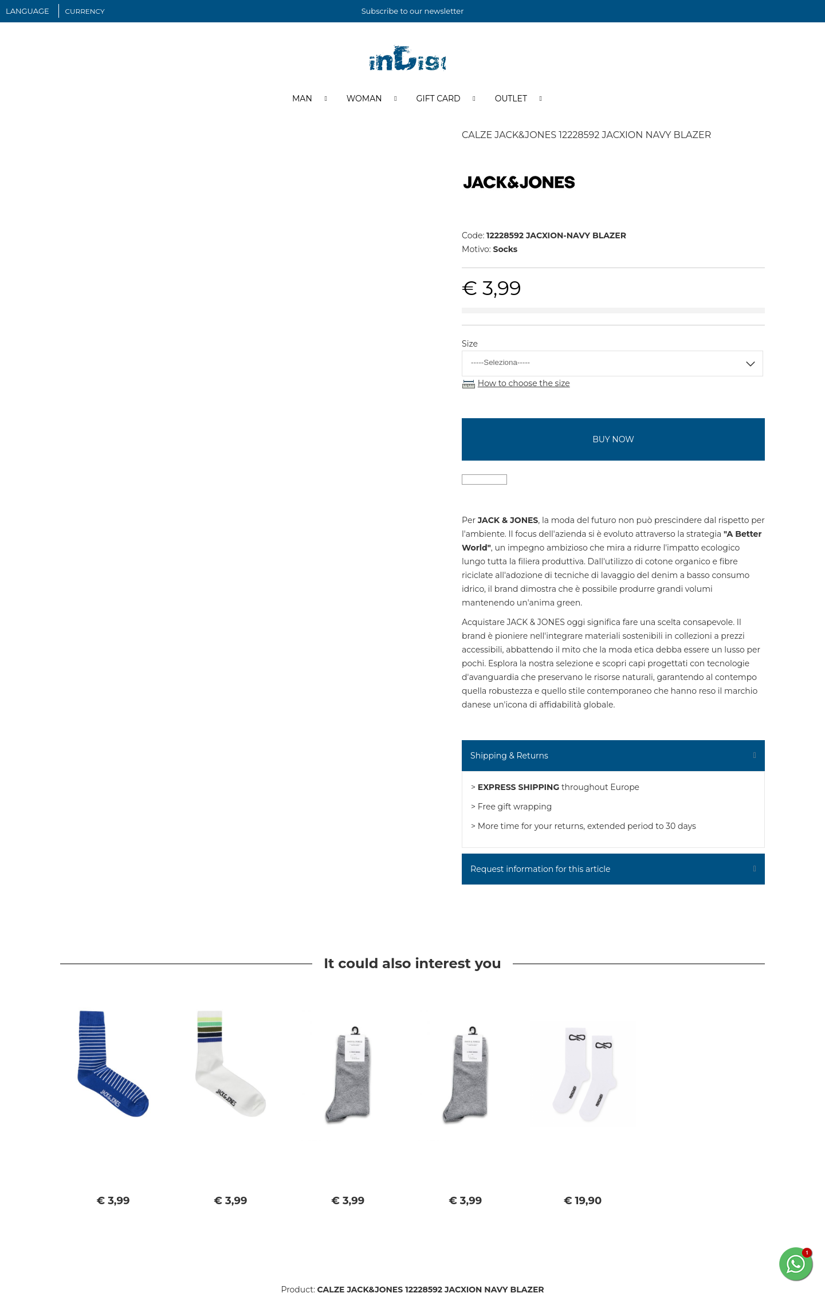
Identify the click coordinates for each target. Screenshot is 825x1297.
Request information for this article (540, 869)
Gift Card (439, 99)
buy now (613, 440)
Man (302, 99)
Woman (364, 99)
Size (470, 344)
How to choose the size (524, 384)
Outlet (511, 99)
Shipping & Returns (509, 756)
